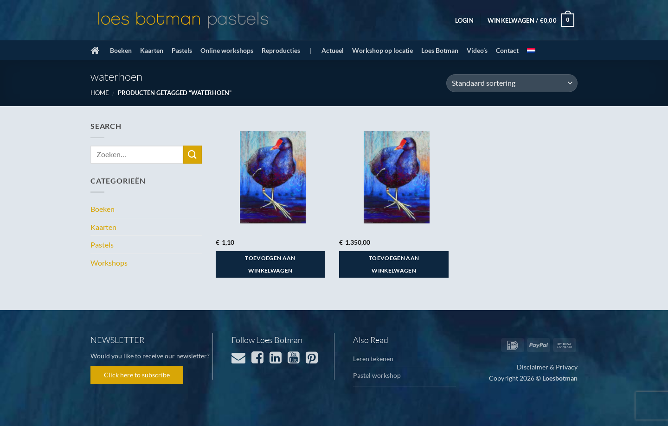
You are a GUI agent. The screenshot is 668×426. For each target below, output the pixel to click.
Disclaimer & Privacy (547, 367)
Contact (507, 50)
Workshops (109, 262)
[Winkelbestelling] (512, 83)
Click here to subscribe (137, 375)
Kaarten (151, 50)
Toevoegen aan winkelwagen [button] (270, 264)
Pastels (182, 50)
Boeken (121, 50)
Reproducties (281, 50)
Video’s (477, 50)
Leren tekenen (373, 358)
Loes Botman (439, 50)
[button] (464, 20)
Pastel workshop (377, 375)
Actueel (332, 50)
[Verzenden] (192, 155)
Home (99, 92)
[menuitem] (531, 50)
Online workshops (226, 50)
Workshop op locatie (382, 50)
